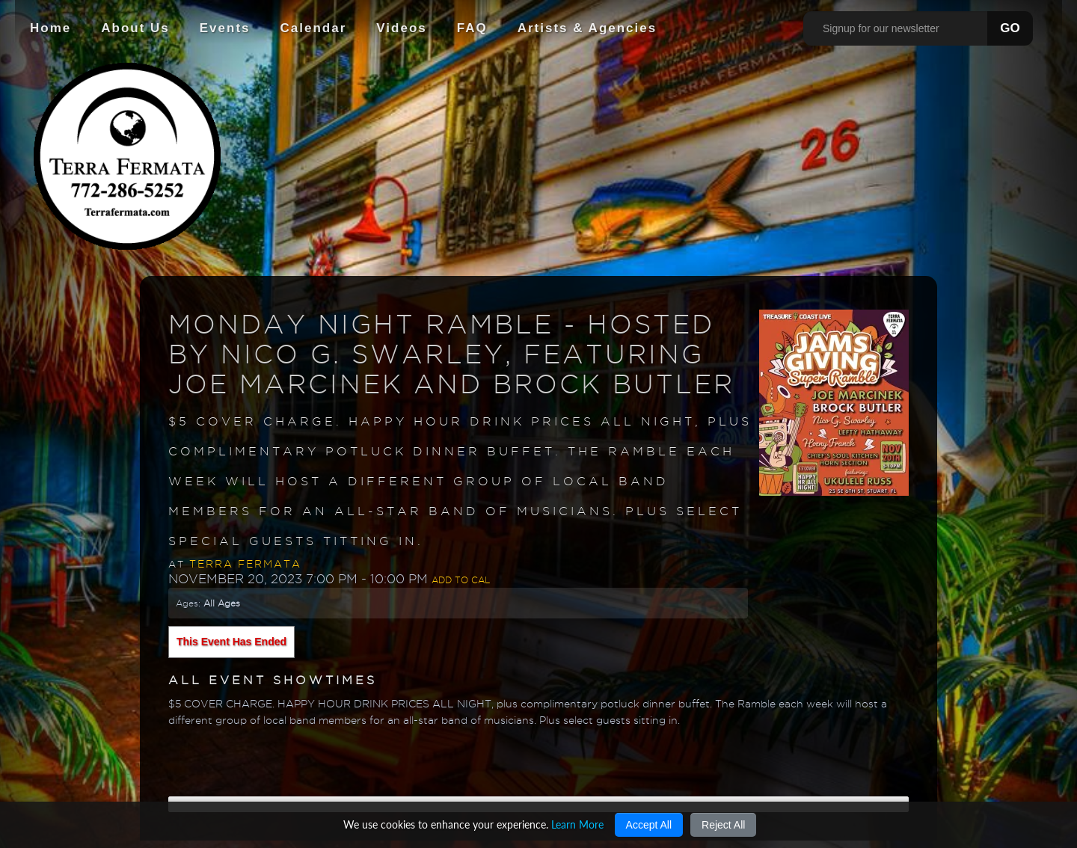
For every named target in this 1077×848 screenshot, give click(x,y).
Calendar (313, 28)
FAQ (472, 28)
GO (1009, 28)
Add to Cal (461, 580)
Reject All (723, 825)
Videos (401, 28)
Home (50, 28)
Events (225, 28)
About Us (135, 28)
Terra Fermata (245, 564)
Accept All (649, 825)
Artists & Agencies (587, 28)
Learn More (577, 824)
